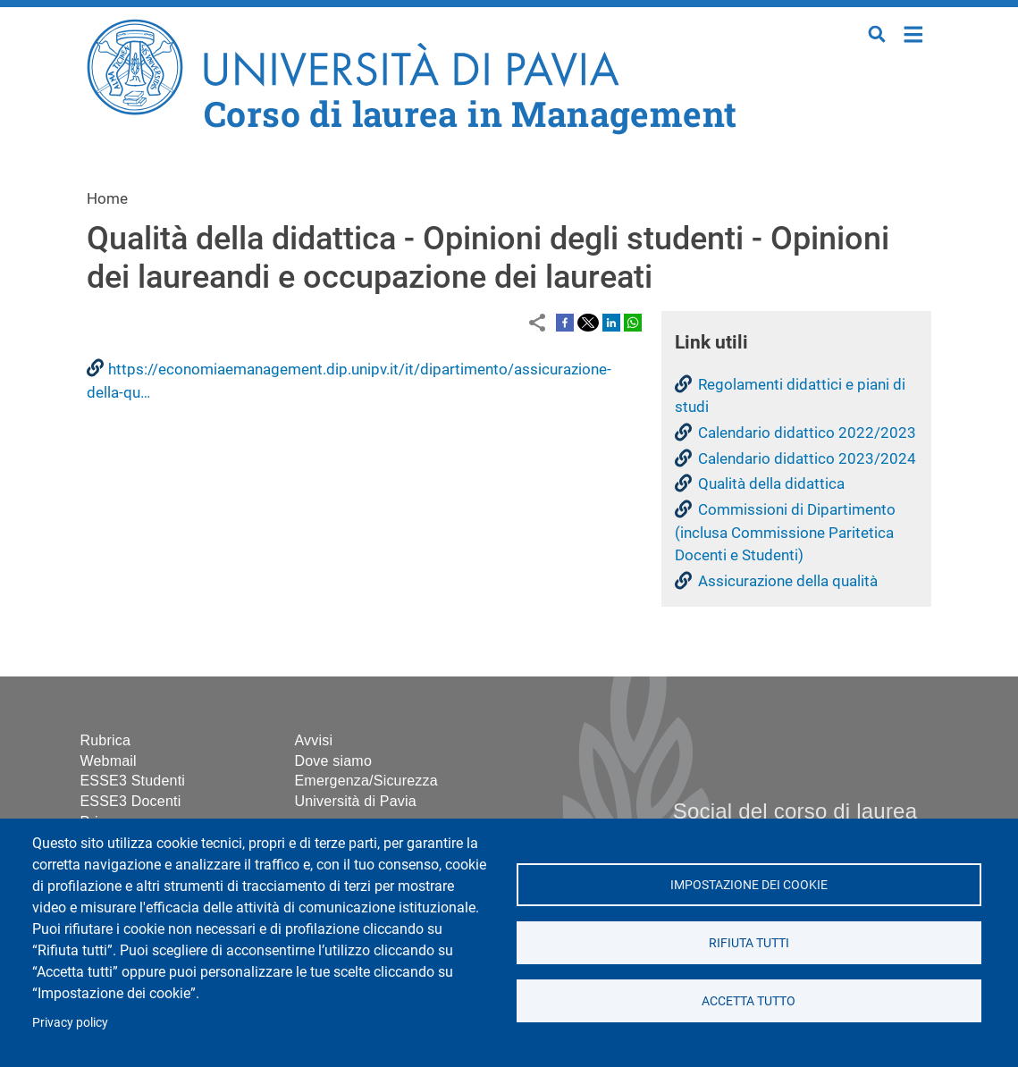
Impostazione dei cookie (749, 885)
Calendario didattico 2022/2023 (807, 432)
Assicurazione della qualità (788, 581)
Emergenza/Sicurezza (366, 780)
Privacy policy (70, 1022)
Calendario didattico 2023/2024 (807, 458)
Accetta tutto (748, 1001)
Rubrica (105, 740)
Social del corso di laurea (795, 811)
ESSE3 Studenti (133, 780)
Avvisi (314, 740)
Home (914, 32)
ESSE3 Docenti (130, 801)
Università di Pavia (355, 801)
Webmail (108, 761)
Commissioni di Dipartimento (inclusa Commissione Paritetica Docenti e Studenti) (785, 532)
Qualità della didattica (771, 483)
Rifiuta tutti (749, 943)
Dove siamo (333, 761)
